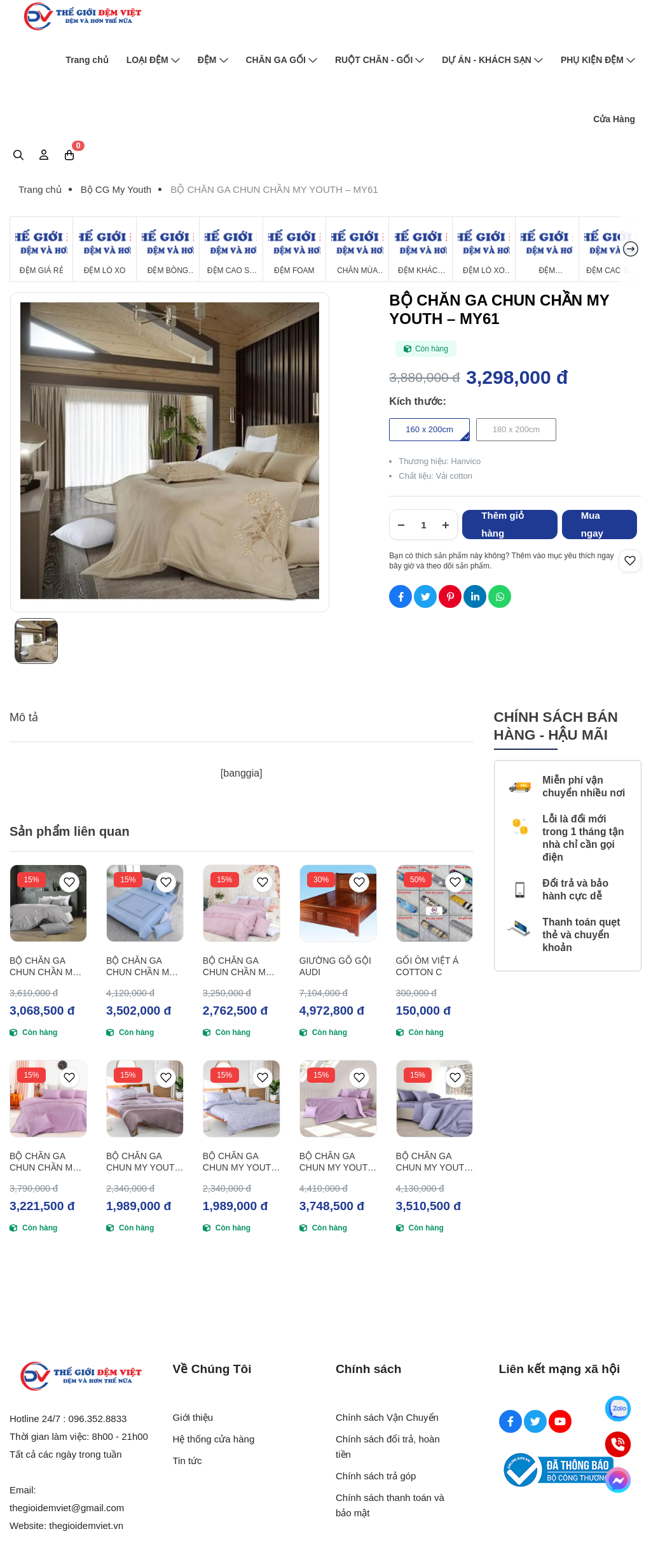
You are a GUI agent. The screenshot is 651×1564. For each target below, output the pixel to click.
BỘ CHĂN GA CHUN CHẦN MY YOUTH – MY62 (44, 966)
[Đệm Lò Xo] (104, 249)
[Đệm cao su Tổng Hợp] (610, 249)
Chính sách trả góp (376, 1475)
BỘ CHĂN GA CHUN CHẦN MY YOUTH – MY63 (140, 966)
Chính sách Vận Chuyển (387, 1417)
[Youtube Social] (560, 1421)
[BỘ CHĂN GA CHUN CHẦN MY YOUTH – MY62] (48, 903)
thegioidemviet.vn (86, 1525)
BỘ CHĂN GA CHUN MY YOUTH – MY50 (240, 1162)
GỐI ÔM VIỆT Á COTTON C (427, 966)
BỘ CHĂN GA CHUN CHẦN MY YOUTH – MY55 (44, 1162)
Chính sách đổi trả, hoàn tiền (388, 1447)
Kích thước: (417, 401)
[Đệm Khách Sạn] (420, 249)
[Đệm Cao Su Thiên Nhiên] (231, 249)
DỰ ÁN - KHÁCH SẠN (492, 60)
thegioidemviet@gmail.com (67, 1507)
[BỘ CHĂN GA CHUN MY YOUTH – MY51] (145, 1098)
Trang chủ (86, 60)
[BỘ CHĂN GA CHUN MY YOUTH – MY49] (338, 1098)
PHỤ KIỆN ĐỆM (598, 60)
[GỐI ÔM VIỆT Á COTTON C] (435, 903)
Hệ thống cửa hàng (214, 1439)
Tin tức (187, 1460)
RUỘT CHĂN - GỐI (379, 60)
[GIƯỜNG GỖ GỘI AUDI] (338, 903)
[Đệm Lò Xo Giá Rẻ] (484, 249)
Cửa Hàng (614, 119)
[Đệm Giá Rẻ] (41, 249)
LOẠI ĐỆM (153, 60)
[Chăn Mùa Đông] (357, 249)
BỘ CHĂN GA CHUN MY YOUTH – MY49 (336, 1162)
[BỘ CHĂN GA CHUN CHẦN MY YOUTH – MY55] (48, 1098)
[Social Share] (400, 596)
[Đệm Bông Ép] (168, 249)
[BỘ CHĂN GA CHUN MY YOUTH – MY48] (435, 1098)
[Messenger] (618, 1480)
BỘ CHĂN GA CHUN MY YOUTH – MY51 (143, 1162)
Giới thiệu (193, 1417)
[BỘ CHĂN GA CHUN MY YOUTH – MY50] (241, 1098)
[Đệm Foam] (294, 249)
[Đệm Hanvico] (547, 249)
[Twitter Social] (535, 1421)
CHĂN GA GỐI (281, 60)
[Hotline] (618, 1444)
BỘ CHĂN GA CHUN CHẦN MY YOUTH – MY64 (237, 966)
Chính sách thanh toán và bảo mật (390, 1505)
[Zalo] (618, 1408)
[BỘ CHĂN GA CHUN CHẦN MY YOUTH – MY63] (145, 903)
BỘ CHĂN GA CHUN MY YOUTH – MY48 (433, 1162)
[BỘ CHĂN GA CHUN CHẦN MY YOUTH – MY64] (241, 903)
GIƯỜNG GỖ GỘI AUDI (335, 966)
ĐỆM (213, 60)
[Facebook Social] (510, 1421)
